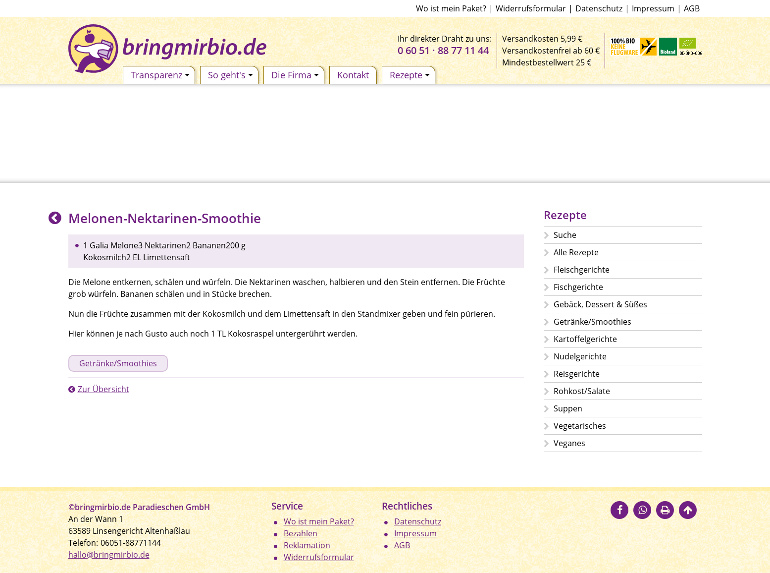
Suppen (568, 408)
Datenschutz (598, 8)
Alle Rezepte (576, 252)
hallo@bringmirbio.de (109, 554)
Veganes (569, 443)
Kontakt (353, 75)
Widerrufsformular (531, 8)
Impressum (653, 8)
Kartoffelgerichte (585, 339)
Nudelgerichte (580, 356)
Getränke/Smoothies (118, 363)
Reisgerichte (577, 373)
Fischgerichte (578, 287)
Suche (565, 234)
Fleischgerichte (582, 269)
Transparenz (160, 75)
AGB (692, 8)
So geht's (230, 75)
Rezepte (410, 75)
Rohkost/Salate (582, 391)
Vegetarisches (580, 425)
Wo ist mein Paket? (451, 8)
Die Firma (295, 75)
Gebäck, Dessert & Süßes (600, 304)
